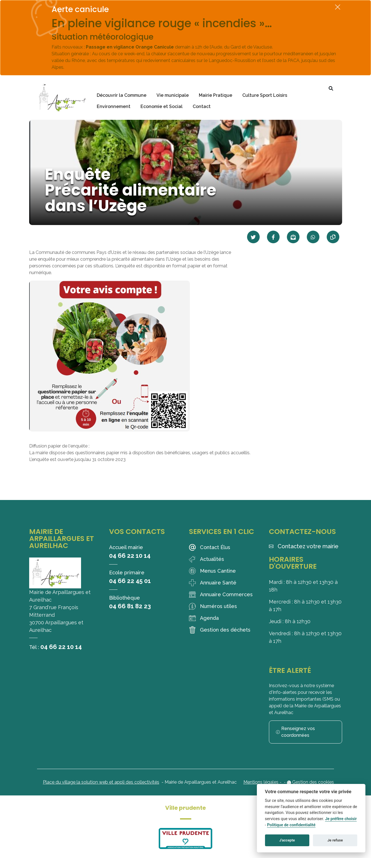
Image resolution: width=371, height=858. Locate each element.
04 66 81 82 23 (130, 606)
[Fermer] (337, 7)
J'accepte (287, 840)
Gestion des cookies (313, 782)
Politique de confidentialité (291, 825)
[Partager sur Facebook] (273, 237)
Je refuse (335, 840)
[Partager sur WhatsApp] (313, 237)
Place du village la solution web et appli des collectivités (101, 782)
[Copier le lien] (333, 237)
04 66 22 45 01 (130, 580)
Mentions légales (260, 782)
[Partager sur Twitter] (253, 237)
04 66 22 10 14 (61, 646)
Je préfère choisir (341, 818)
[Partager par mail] (293, 237)
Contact (202, 106)
